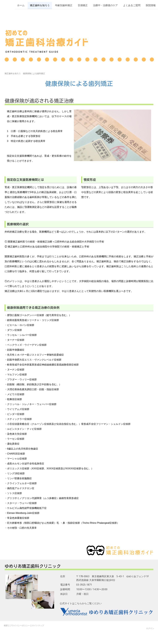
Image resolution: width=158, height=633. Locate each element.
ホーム (21, 5)
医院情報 (151, 5)
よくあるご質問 (131, 5)
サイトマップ (38, 625)
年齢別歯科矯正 (63, 5)
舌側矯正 (83, 5)
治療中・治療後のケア (105, 5)
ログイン (150, 628)
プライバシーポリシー (20, 625)
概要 (6, 625)
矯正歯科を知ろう (40, 5)
